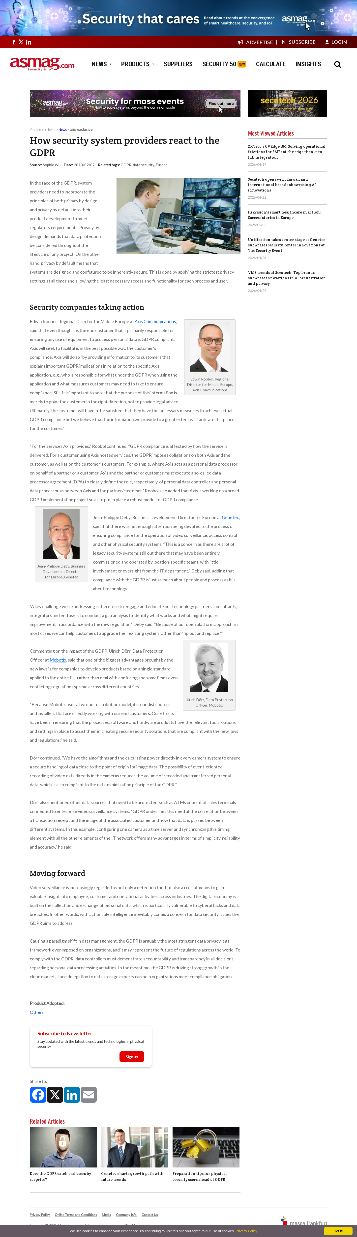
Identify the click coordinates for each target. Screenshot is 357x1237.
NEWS (101, 64)
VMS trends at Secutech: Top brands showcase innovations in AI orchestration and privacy (287, 278)
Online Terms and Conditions (76, 1215)
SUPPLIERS (178, 64)
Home (51, 130)
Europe (162, 165)
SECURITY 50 (219, 64)
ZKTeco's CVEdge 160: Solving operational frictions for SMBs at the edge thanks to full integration (287, 152)
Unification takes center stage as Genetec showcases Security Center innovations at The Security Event (286, 245)
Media (106, 1215)
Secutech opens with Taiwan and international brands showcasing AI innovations (282, 184)
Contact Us (150, 1215)
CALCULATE (271, 64)
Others (37, 1012)
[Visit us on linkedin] (28, 42)
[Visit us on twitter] (21, 42)
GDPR (126, 165)
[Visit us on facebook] (13, 42)
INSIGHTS (308, 64)
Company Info (126, 1215)
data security (143, 165)
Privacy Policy (40, 1215)
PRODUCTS (137, 64)
